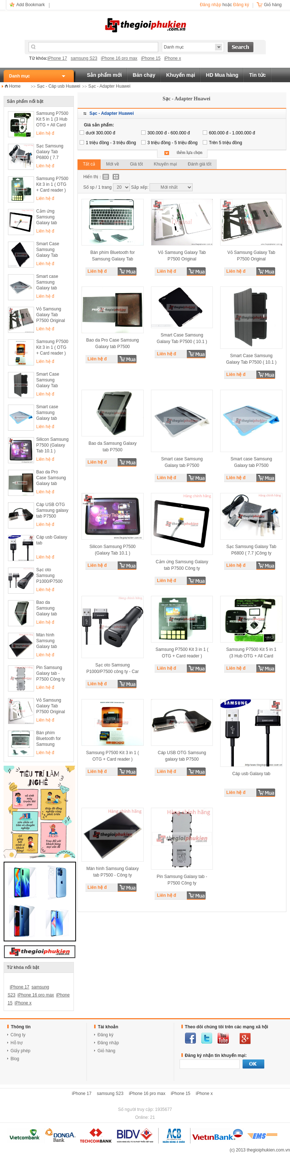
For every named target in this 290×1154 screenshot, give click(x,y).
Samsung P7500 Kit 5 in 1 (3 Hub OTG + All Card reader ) (52, 120)
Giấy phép (20, 1050)
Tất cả (89, 164)
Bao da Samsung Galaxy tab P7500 (46, 609)
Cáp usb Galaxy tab (51, 540)
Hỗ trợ (16, 1042)
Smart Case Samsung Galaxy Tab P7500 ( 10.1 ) (50, 250)
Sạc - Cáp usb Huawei (58, 86)
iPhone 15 (150, 58)
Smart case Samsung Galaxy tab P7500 (47, 283)
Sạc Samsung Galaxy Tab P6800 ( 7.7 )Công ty (49, 152)
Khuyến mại (180, 75)
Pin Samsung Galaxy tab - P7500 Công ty (50, 673)
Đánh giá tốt (199, 164)
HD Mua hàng (222, 75)
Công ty (17, 1034)
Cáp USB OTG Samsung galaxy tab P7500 (52, 510)
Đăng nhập (210, 4)
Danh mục (19, 76)
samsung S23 (84, 58)
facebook (190, 1038)
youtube (223, 1038)
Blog (14, 1058)
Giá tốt (136, 164)
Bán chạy (144, 75)
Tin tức (257, 75)
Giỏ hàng (106, 1050)
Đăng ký (241, 4)
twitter (206, 1038)
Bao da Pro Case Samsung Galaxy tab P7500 (51, 478)
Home (15, 86)
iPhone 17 (57, 58)
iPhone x (172, 58)
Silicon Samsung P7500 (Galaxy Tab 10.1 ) (52, 445)
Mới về (112, 164)
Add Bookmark (30, 4)
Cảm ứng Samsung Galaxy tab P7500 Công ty (50, 217)
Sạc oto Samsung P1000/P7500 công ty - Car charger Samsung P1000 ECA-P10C (52, 576)
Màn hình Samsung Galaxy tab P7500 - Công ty (52, 641)
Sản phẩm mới (104, 75)
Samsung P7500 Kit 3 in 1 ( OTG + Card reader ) (52, 184)
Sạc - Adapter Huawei (109, 86)
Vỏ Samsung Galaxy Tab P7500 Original (50, 314)
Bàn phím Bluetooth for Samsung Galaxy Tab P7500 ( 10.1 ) (50, 739)
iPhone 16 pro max (119, 58)
